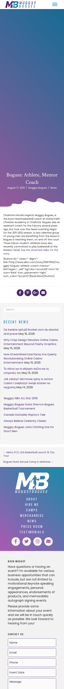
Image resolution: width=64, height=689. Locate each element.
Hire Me (32, 504)
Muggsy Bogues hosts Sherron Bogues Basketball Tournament (29, 406)
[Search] (32, 310)
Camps (32, 510)
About (32, 499)
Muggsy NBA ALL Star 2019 (21, 398)
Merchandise (32, 515)
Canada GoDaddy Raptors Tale (24, 415)
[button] (54, 4)
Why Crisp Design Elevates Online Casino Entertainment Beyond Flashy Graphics (31, 342)
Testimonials (32, 532)
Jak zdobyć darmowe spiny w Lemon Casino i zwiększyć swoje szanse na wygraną (28, 383)
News (54, 187)
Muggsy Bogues (37, 187)
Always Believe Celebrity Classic (25, 421)
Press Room (32, 526)
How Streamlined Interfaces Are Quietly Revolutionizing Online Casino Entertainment (30, 358)
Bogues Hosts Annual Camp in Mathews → (28, 462)
